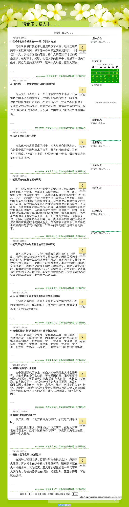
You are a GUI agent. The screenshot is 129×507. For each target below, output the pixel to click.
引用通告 (81, 76)
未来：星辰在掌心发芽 (24, 136)
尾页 (40, 494)
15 (108, 76)
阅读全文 (52, 76)
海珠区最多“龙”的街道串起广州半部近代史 (35, 330)
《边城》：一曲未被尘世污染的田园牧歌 (34, 84)
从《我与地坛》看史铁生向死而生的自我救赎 (36, 296)
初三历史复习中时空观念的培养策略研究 (34, 244)
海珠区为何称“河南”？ (24, 415)
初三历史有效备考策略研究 (27, 179)
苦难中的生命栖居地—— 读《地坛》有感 (34, 41)
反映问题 (70, 76)
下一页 (34, 494)
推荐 (83, 52)
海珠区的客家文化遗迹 (24, 368)
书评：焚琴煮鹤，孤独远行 (27, 454)
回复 (61, 76)
